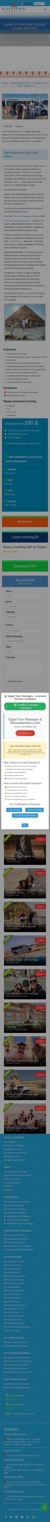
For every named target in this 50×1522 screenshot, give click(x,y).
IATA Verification (14, 810)
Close (25, 825)
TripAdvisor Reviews (34, 810)
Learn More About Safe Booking (25, 815)
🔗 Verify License (25, 733)
